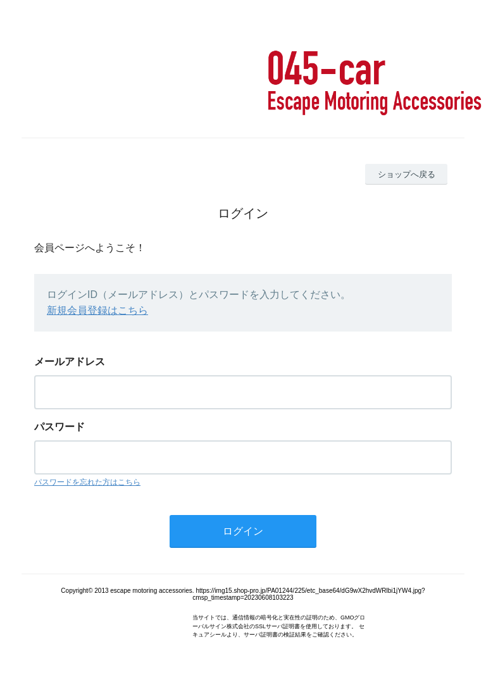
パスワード (59, 426)
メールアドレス (69, 361)
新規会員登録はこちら (97, 310)
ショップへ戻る (406, 174)
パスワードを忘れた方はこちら (87, 482)
